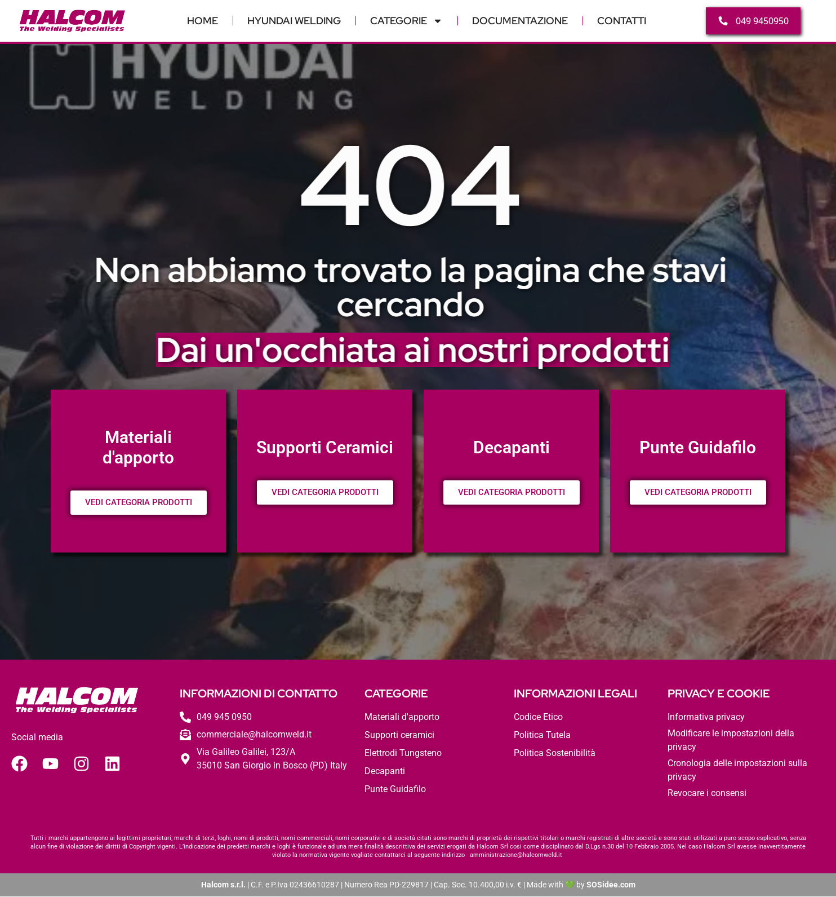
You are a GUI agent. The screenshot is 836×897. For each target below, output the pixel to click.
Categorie (406, 21)
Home (202, 20)
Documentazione (520, 20)
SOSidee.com (610, 885)
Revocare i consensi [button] (707, 793)
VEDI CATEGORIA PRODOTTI (138, 503)
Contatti (621, 20)
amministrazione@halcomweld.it (516, 855)
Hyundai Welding (294, 20)
